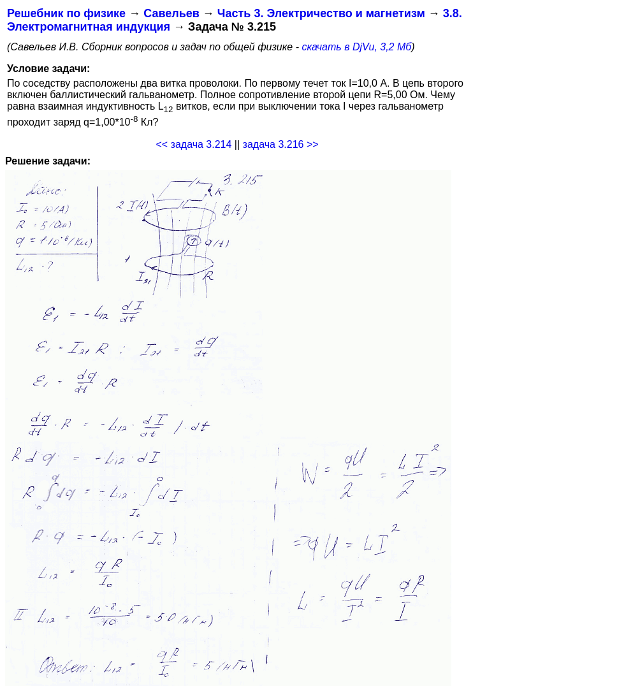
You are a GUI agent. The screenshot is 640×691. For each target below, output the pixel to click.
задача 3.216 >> (281, 144)
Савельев (171, 13)
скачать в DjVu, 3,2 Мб (356, 46)
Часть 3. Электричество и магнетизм (321, 13)
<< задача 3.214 (193, 144)
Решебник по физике (66, 13)
